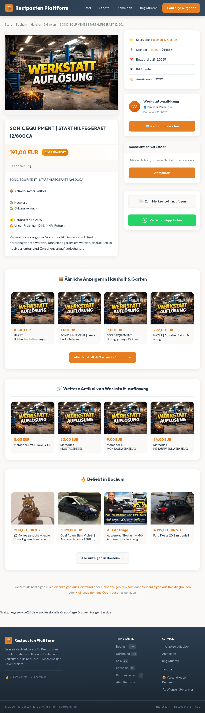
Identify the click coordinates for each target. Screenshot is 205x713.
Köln (122, 661)
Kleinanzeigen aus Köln (117, 587)
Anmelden (125, 8)
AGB (197, 706)
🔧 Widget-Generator (177, 690)
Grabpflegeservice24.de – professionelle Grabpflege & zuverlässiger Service (55, 612)
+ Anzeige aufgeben (181, 8)
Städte (104, 8)
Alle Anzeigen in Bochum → (102, 558)
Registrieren (149, 8)
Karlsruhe (125, 668)
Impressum (163, 706)
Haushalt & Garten (164, 40)
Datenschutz (182, 706)
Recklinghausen (129, 675)
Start (87, 8)
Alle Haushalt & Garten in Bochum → (102, 357)
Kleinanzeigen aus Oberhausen (98, 593)
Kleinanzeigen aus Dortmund (72, 587)
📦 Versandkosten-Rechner (175, 680)
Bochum (155, 50)
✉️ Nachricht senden (162, 126)
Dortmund (126, 654)
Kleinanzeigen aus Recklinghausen (166, 587)
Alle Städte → (126, 682)
